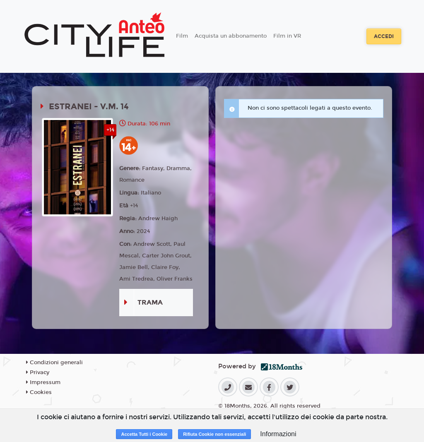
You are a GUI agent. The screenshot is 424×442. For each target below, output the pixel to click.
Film (182, 36)
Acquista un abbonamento (231, 36)
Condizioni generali (54, 362)
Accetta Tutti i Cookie (144, 434)
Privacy (37, 372)
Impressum (43, 382)
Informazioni (278, 433)
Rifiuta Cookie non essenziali (214, 434)
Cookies (39, 392)
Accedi (384, 36)
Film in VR (287, 36)
